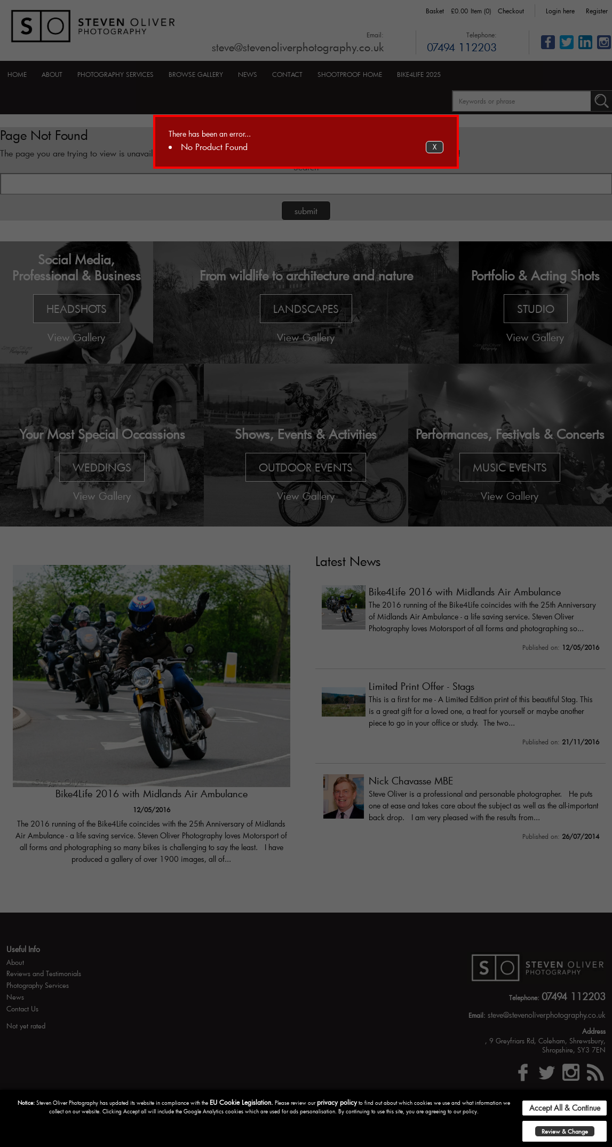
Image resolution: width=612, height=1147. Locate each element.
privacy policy (337, 1102)
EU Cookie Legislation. (241, 1102)
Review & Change (565, 1131)
